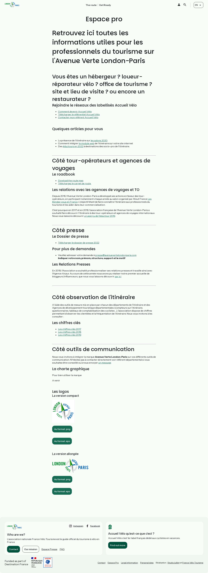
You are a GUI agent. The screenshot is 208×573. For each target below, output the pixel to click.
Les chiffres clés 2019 (69, 334)
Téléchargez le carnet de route (74, 183)
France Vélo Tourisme (192, 562)
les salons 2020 (99, 140)
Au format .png (62, 429)
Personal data (146, 562)
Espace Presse (49, 549)
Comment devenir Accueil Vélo (75, 111)
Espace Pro (113, 562)
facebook (95, 526)
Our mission (30, 549)
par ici (118, 276)
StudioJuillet (173, 562)
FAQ (62, 549)
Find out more (117, 545)
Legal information (129, 562)
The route (91, 5)
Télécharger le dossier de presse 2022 (78, 242)
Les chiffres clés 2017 (69, 329)
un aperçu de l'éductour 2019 (99, 215)
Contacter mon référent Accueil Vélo (78, 117)
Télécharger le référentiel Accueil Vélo (79, 114)
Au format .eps (62, 441)
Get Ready (105, 5)
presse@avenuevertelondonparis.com (115, 255)
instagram (78, 526)
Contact (13, 549)
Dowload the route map (70, 180)
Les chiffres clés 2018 (69, 331)
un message (104, 362)
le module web (86, 143)
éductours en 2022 (73, 146)
